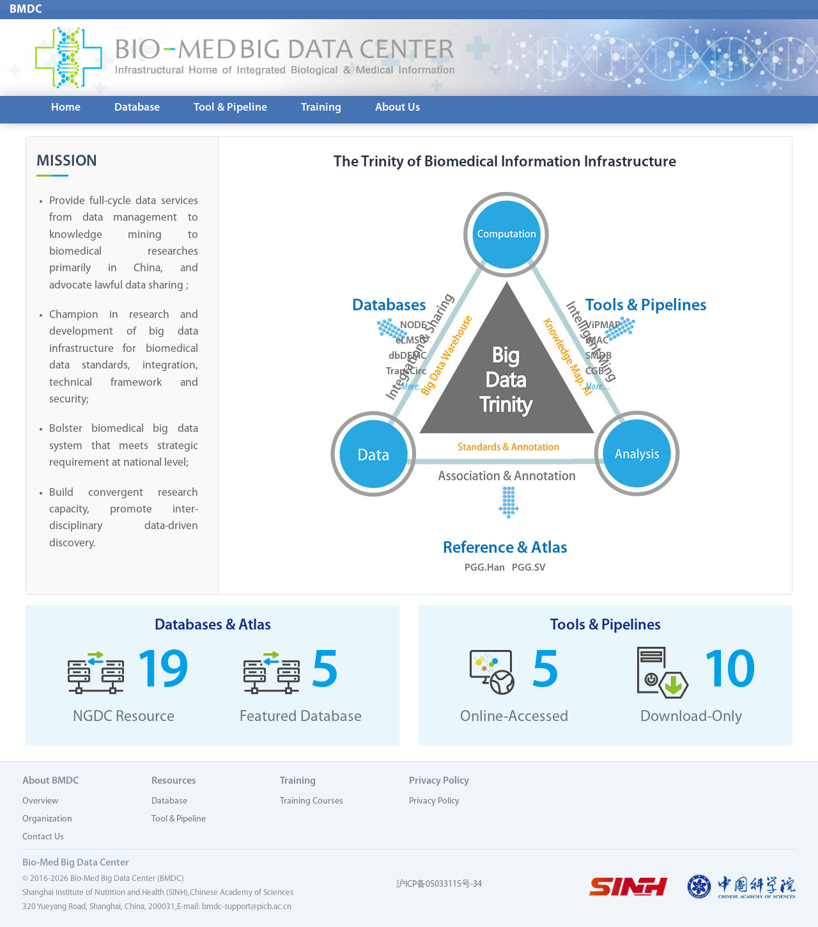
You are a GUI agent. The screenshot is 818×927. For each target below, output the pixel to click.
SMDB (598, 357)
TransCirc (406, 372)
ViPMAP (603, 326)
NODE (413, 326)
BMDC (26, 10)
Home (66, 107)
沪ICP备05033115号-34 (439, 884)
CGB (594, 372)
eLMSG (411, 342)
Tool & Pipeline (230, 107)
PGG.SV (529, 569)
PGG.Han (485, 569)
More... (413, 388)
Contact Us (43, 837)
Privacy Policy (434, 801)
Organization (47, 819)
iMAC (596, 342)
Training (321, 107)
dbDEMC (407, 357)
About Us (397, 107)
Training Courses (311, 801)
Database (137, 107)
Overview (40, 801)
